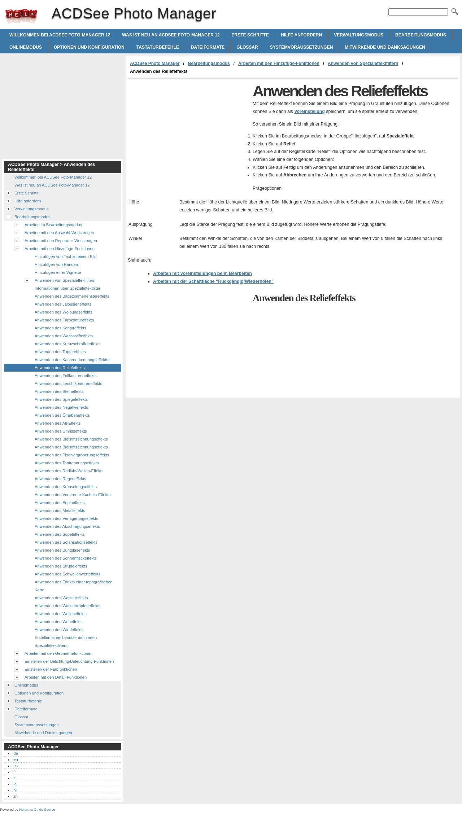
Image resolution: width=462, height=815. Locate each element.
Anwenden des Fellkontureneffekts (65, 375)
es (15, 765)
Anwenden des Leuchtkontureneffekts (68, 383)
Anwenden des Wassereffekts (61, 598)
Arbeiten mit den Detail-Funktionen (56, 677)
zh (15, 796)
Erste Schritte (250, 35)
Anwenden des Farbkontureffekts (64, 320)
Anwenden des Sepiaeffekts (60, 502)
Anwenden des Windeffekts (59, 629)
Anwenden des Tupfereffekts (60, 352)
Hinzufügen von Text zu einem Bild (65, 256)
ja (15, 784)
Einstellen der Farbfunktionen (51, 669)
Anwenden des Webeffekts (59, 621)
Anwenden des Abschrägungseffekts (67, 526)
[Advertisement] (188, 132)
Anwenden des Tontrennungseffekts (67, 463)
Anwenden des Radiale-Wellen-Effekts (69, 471)
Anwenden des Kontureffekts (60, 328)
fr (14, 772)
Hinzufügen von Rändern (57, 264)
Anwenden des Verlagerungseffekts (66, 518)
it (14, 778)
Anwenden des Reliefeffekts (59, 367)
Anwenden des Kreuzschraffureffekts (67, 344)
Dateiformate (208, 47)
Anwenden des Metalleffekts (60, 510)
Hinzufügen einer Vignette (58, 272)
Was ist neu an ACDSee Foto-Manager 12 (170, 35)
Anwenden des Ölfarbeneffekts (62, 415)
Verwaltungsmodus (358, 35)
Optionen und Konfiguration (89, 47)
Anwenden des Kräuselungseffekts (66, 487)
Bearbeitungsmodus (420, 35)
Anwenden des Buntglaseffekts (62, 550)
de (15, 753)
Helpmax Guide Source (37, 809)
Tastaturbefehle (157, 47)
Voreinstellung (309, 111)
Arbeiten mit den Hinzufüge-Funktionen (278, 63)
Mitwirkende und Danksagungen (385, 47)
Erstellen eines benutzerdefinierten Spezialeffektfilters (66, 641)
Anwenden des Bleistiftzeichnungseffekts (71, 439)
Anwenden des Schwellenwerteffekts (67, 574)
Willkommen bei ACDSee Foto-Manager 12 (59, 35)
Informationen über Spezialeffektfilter (67, 288)
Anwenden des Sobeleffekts (60, 534)
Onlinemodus (25, 47)
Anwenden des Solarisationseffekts (66, 542)
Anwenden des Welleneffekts (61, 614)
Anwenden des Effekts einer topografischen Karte (74, 586)
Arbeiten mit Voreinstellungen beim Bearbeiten (202, 273)
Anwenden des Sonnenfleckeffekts (65, 558)
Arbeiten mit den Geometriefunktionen (58, 653)
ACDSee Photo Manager (21, 16)
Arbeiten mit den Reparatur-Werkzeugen (61, 240)
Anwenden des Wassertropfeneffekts (67, 606)
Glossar (247, 47)
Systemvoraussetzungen (301, 47)
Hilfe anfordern (301, 35)
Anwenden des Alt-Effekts (57, 423)
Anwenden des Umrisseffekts (61, 431)
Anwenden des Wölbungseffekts (63, 312)
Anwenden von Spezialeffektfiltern (363, 63)
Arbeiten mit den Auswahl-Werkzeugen (59, 233)
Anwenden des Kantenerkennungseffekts (71, 360)
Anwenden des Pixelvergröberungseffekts (72, 455)
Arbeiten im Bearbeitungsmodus (53, 225)
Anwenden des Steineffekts (59, 391)
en (15, 759)
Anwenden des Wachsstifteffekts (64, 336)
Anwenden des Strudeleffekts (61, 566)
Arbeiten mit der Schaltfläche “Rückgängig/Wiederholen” (213, 281)
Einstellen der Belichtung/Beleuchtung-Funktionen (69, 661)
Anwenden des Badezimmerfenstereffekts (72, 296)
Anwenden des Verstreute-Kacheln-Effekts (72, 494)
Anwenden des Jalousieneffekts (63, 304)
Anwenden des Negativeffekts (61, 407)
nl (15, 790)
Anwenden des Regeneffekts (60, 479)
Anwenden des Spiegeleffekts (61, 399)
